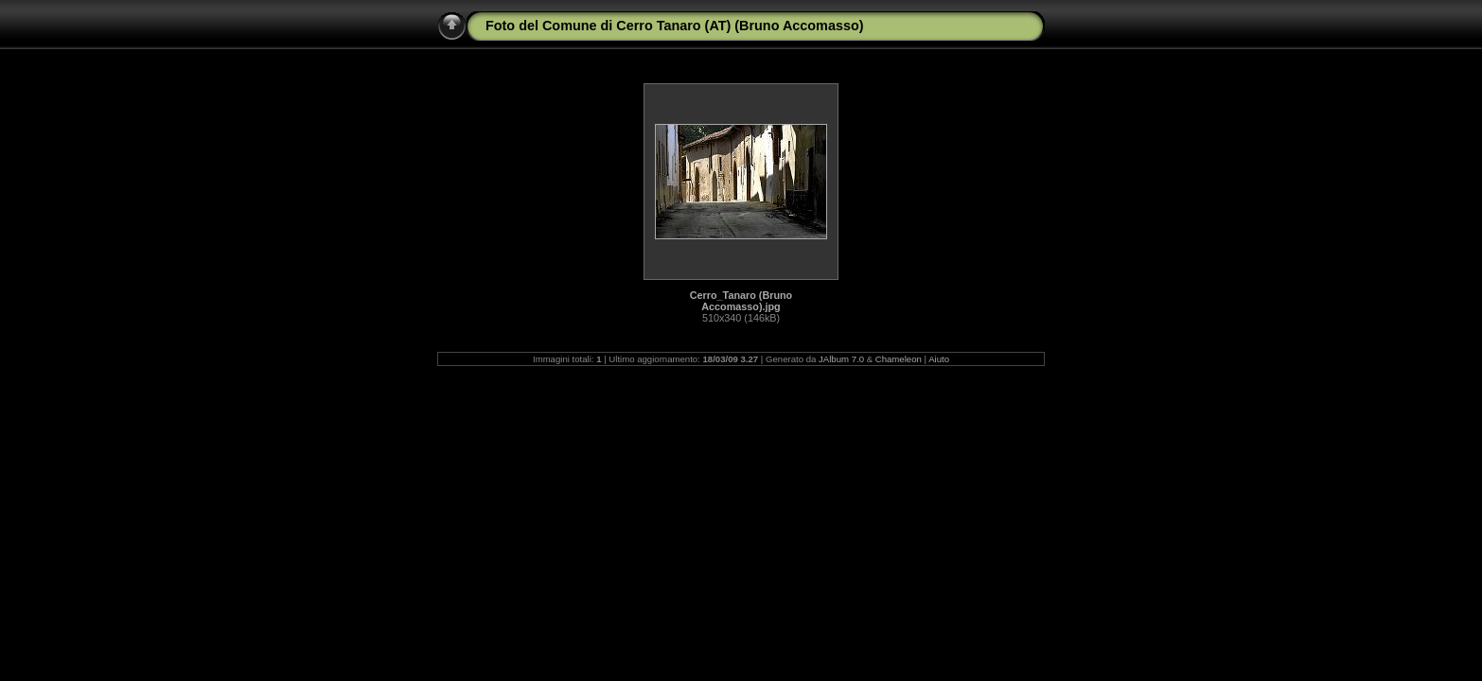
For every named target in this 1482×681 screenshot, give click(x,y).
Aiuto (938, 359)
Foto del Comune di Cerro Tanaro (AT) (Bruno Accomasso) (674, 25)
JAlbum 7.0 (841, 359)
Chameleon (898, 359)
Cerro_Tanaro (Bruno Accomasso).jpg (741, 300)
